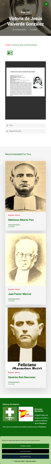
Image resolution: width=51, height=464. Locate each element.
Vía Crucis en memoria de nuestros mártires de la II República (24, 427)
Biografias (25, 12)
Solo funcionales (25, 451)
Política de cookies (19, 461)
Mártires (17, 215)
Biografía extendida (13, 131)
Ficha (9, 125)
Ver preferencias (25, 456)
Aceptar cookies (25, 446)
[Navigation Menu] (46, 4)
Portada (8, 45)
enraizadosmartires (20, 30)
